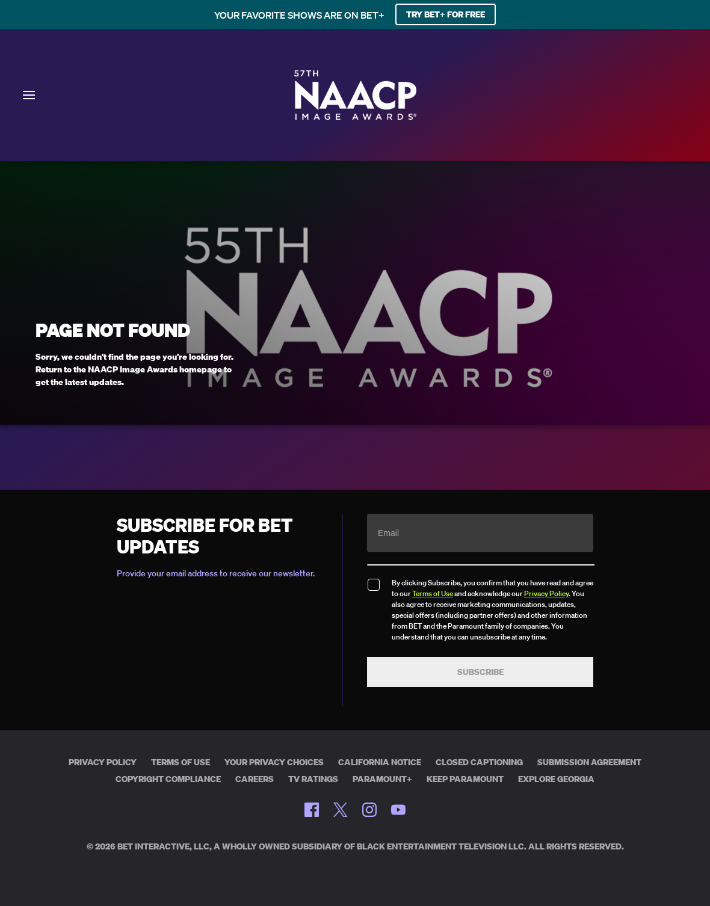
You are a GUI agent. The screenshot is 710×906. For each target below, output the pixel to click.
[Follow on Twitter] (340, 810)
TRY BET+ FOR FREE (445, 14)
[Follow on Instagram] (369, 810)
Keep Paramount (465, 779)
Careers (254, 779)
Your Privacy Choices (274, 762)
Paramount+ (382, 779)
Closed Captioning (479, 762)
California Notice (379, 762)
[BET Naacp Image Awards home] (355, 116)
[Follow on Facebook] (311, 810)
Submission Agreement (589, 762)
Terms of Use (432, 593)
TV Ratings (313, 779)
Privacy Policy (546, 593)
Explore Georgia (556, 779)
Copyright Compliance (168, 779)
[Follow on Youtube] (398, 810)
